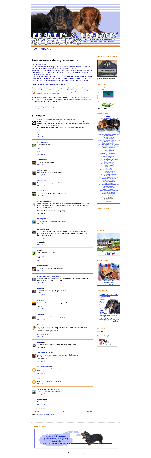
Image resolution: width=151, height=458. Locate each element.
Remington (40, 170)
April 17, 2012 (41, 136)
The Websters (41, 142)
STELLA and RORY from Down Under (47, 276)
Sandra (39, 325)
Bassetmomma (41, 266)
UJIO (54, 70)
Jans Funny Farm (41, 219)
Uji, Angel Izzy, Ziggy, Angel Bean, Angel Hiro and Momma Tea (54, 119)
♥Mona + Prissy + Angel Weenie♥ (46, 389)
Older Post (89, 411)
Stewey (39, 288)
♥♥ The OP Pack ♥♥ (42, 201)
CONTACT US (46, 49)
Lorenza (39, 314)
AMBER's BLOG (48, 84)
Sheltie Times (41, 159)
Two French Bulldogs (43, 366)
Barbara (39, 342)
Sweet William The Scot (43, 353)
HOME (35, 49)
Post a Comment (40, 408)
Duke (38, 250)
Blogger (83, 453)
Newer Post (36, 411)
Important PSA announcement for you (47, 108)
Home (62, 411)
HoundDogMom (41, 191)
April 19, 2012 (41, 404)
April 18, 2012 (41, 373)
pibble (38, 379)
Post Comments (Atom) (47, 414)
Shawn (39, 300)
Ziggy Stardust (41, 229)
